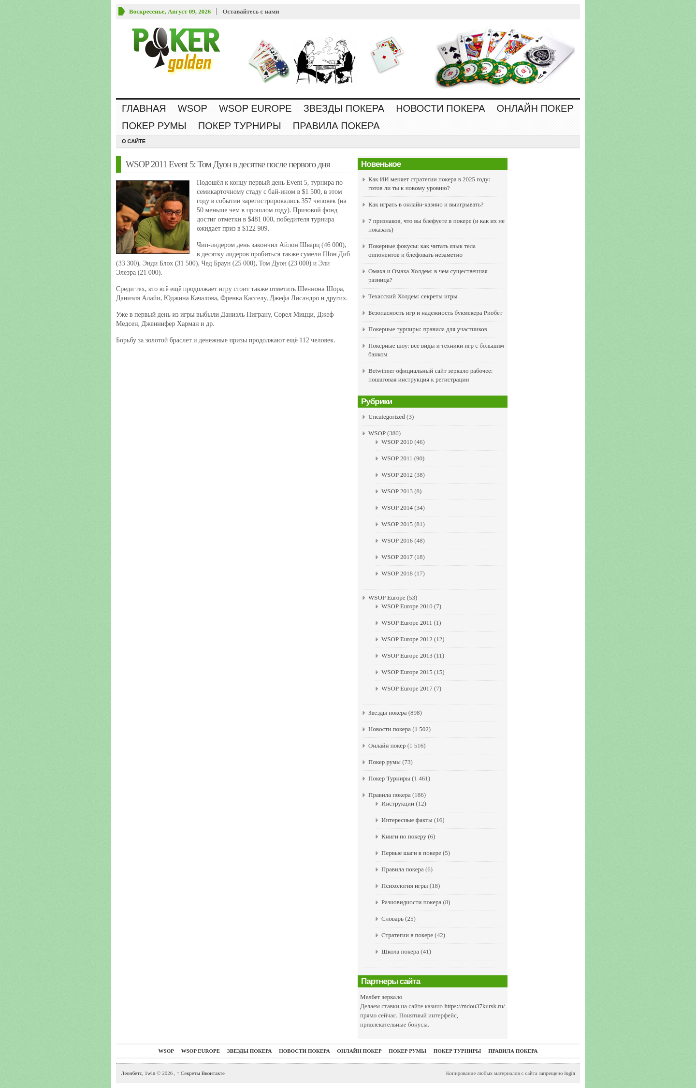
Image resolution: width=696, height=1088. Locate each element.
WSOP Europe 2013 (407, 655)
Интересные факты (407, 819)
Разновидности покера (411, 902)
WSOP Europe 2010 (407, 606)
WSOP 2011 (396, 458)
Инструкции (397, 803)
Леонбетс (131, 1073)
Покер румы (154, 125)
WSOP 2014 (397, 507)
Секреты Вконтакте (200, 1073)
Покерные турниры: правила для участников (427, 329)
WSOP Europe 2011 (406, 622)
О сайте (133, 141)
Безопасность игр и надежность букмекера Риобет (435, 312)
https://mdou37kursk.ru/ (474, 1006)
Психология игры (404, 885)
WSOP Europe (255, 108)
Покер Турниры (239, 125)
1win (150, 1073)
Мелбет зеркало (381, 996)
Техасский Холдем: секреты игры (413, 296)
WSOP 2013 (397, 491)
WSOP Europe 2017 (407, 688)
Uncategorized (386, 416)
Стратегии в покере (407, 935)
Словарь (392, 918)
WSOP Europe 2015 (407, 672)
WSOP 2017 (397, 556)
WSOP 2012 (397, 474)
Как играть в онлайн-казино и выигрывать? (425, 204)
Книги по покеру (403, 836)
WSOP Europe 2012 (407, 639)
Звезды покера (344, 108)
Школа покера (400, 951)
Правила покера (336, 125)
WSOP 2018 (397, 573)
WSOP (192, 108)
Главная (144, 108)
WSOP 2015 (397, 524)
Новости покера (440, 108)
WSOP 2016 (397, 540)
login (569, 1073)
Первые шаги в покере (411, 852)
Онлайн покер (535, 108)
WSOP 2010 (397, 441)
